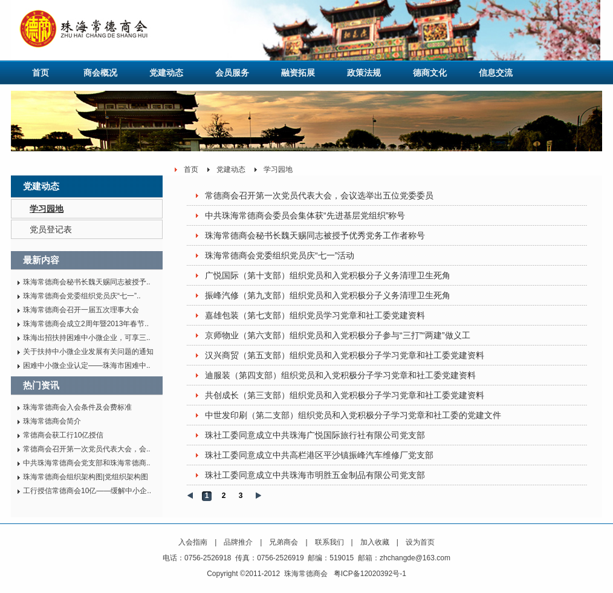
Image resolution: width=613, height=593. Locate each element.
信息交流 (496, 72)
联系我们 (329, 542)
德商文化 (430, 72)
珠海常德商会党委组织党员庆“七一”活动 (279, 255)
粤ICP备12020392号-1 (370, 573)
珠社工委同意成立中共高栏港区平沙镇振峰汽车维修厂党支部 (319, 455)
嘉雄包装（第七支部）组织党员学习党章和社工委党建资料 (315, 315)
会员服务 (232, 72)
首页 (40, 72)
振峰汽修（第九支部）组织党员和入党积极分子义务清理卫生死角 (327, 295)
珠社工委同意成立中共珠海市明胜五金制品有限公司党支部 (315, 475)
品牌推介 (238, 542)
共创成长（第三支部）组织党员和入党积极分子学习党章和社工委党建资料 (344, 395)
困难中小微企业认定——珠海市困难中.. (87, 365)
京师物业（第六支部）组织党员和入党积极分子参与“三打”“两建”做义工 (337, 335)
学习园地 (46, 209)
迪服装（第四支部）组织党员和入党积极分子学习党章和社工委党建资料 (340, 375)
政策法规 (364, 72)
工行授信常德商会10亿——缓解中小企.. (87, 491)
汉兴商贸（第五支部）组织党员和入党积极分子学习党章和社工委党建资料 (344, 355)
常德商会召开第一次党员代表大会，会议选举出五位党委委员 (319, 195)
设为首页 (420, 542)
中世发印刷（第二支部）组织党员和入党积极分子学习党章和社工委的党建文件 (353, 415)
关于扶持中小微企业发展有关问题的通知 (88, 351)
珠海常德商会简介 (52, 421)
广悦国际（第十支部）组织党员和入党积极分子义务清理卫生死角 (327, 275)
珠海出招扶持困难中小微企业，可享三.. (87, 337)
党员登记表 (51, 229)
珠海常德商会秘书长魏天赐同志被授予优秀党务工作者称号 (315, 235)
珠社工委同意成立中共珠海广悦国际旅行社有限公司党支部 (315, 435)
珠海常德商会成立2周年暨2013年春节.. (86, 323)
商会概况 (100, 72)
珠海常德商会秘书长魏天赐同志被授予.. (87, 282)
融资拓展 (298, 72)
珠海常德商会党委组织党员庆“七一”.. (82, 296)
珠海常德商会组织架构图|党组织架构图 (85, 477)
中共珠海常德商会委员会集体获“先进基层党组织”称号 (305, 215)
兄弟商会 (283, 542)
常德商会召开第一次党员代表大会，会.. (87, 449)
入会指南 (192, 542)
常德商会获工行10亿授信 (63, 435)
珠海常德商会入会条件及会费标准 (77, 407)
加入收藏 (374, 542)
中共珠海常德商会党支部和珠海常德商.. (87, 463)
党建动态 (166, 72)
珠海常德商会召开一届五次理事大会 (81, 310)
